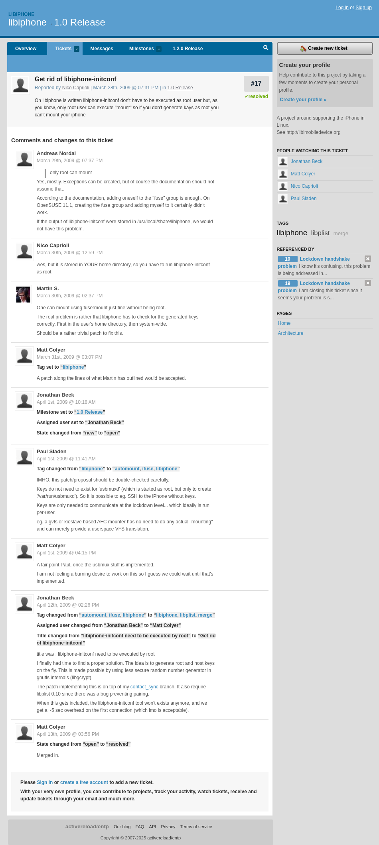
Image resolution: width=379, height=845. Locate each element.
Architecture (291, 333)
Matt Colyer (51, 350)
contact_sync (144, 687)
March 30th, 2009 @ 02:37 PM (70, 296)
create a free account (84, 782)
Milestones (141, 49)
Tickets (63, 49)
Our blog (122, 826)
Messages (102, 48)
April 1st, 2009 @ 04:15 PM (66, 553)
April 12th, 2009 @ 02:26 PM (68, 605)
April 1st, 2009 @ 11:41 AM (66, 459)
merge (205, 615)
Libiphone (21, 14)
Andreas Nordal (56, 153)
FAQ (139, 826)
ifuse (147, 469)
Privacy (168, 826)
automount (127, 469)
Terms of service (196, 826)
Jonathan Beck (55, 395)
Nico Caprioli (75, 87)
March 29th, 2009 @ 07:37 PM (70, 160)
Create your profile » (303, 99)
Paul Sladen (52, 451)
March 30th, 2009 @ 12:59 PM (70, 252)
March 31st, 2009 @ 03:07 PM (70, 357)
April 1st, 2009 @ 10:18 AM (66, 402)
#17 (256, 83)
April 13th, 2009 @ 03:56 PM (68, 734)
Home (284, 323)
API (152, 826)
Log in (342, 7)
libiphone (27, 22)
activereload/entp (87, 826)
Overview (25, 48)
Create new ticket (323, 48)
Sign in (45, 782)
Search (265, 48)
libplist (187, 615)
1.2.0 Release (188, 48)
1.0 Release (79, 22)
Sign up (363, 7)
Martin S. (48, 288)
